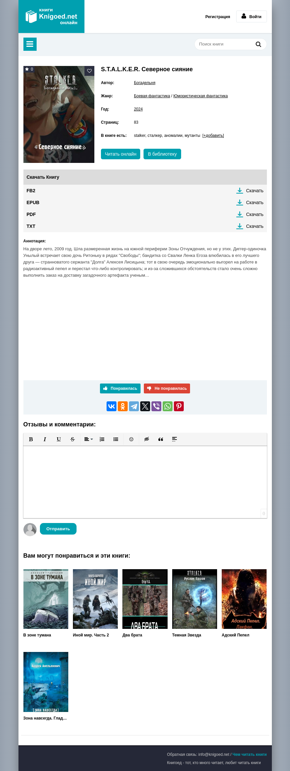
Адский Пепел (235, 635)
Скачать (255, 190)
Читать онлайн (121, 154)
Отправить (58, 528)
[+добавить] (213, 135)
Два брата (132, 635)
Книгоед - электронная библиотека (51, 16)
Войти (252, 16)
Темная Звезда (186, 635)
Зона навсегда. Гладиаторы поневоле (45, 718)
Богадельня (144, 82)
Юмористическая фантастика (200, 96)
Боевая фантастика (152, 96)
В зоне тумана (37, 635)
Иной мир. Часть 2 (91, 635)
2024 (138, 109)
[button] (31, 439)
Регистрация (217, 17)
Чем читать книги (250, 754)
